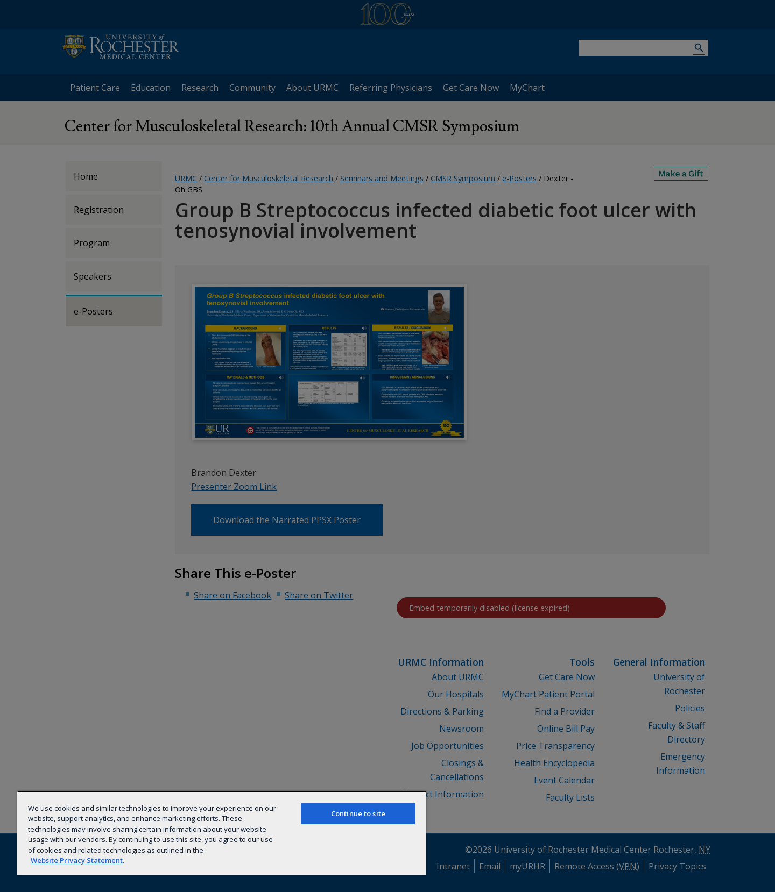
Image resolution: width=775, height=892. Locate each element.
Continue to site (358, 813)
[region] (221, 833)
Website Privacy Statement (77, 860)
